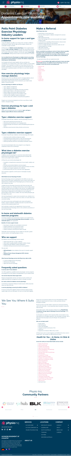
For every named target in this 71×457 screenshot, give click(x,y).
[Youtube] (10, 429)
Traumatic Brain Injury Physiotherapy (46, 352)
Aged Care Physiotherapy (44, 348)
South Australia (46, 430)
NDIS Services (41, 380)
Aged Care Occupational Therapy (45, 359)
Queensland (44, 427)
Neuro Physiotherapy (43, 350)
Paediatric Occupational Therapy (45, 357)
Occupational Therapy (43, 355)
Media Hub (59, 430)
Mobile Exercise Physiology (44, 369)
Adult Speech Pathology (43, 366)
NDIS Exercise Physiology (9, 262)
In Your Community (31, 427)
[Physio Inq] (15, 2)
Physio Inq (40, 61)
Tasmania (44, 432)
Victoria (43, 434)
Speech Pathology (42, 362)
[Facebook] (5, 429)
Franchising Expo (62, 404)
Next (68, 407)
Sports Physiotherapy (43, 360)
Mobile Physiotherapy (43, 343)
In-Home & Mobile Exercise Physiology (12, 260)
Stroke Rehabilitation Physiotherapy (46, 349)
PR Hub (35, 404)
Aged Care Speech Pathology (44, 367)
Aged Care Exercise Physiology (10, 263)
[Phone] (63, 2)
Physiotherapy (41, 353)
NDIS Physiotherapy (42, 345)
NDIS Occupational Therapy (44, 356)
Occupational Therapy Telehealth (45, 377)
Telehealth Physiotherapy (44, 376)
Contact (59, 425)
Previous (2, 407)
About (58, 427)
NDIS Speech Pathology (43, 363)
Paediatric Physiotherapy (43, 346)
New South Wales (46, 425)
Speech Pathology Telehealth (44, 379)
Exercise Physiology (42, 374)
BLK (49, 404)
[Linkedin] (2, 429)
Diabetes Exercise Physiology (44, 373)
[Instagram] (7, 429)
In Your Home (29, 425)
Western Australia (46, 437)
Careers (59, 432)
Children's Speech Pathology (44, 365)
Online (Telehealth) (31, 430)
